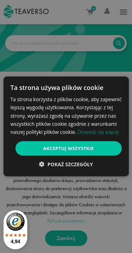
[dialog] (65, 126)
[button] (66, 164)
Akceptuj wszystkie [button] (68, 148)
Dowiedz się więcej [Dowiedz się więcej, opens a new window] (98, 132)
